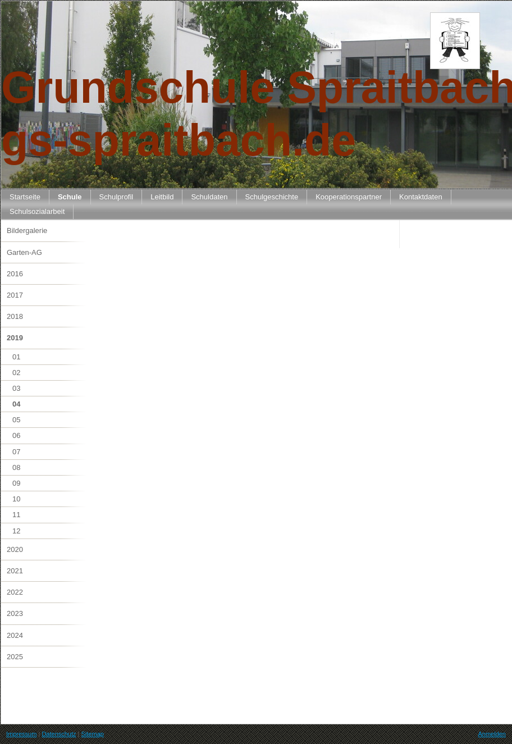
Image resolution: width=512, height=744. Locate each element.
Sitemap (92, 734)
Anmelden (492, 734)
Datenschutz (59, 734)
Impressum (21, 734)
